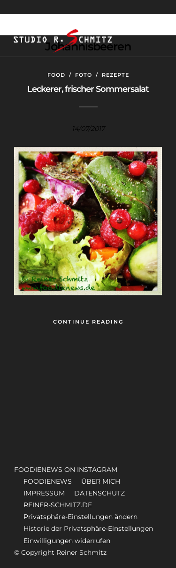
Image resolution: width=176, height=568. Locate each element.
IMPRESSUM (44, 493)
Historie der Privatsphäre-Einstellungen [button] (88, 528)
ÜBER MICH (100, 481)
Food (56, 75)
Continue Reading (88, 321)
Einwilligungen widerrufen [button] (66, 540)
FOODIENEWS (47, 481)
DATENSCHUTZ (99, 493)
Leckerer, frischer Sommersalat (88, 89)
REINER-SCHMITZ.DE (57, 505)
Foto (83, 75)
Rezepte (115, 75)
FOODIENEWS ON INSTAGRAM (65, 469)
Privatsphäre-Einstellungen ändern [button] (80, 516)
